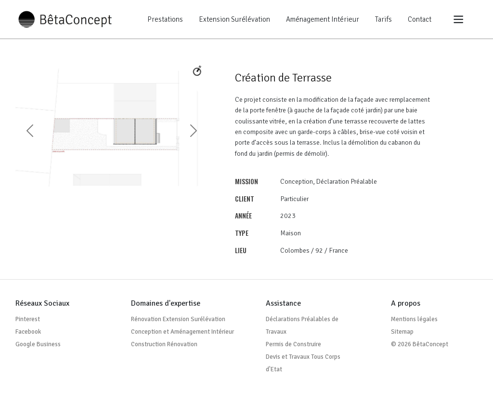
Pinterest (27, 319)
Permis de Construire (293, 344)
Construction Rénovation (164, 344)
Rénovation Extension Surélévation (178, 319)
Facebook (28, 332)
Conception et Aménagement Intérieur (182, 332)
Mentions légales (414, 319)
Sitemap (402, 332)
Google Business (38, 344)
